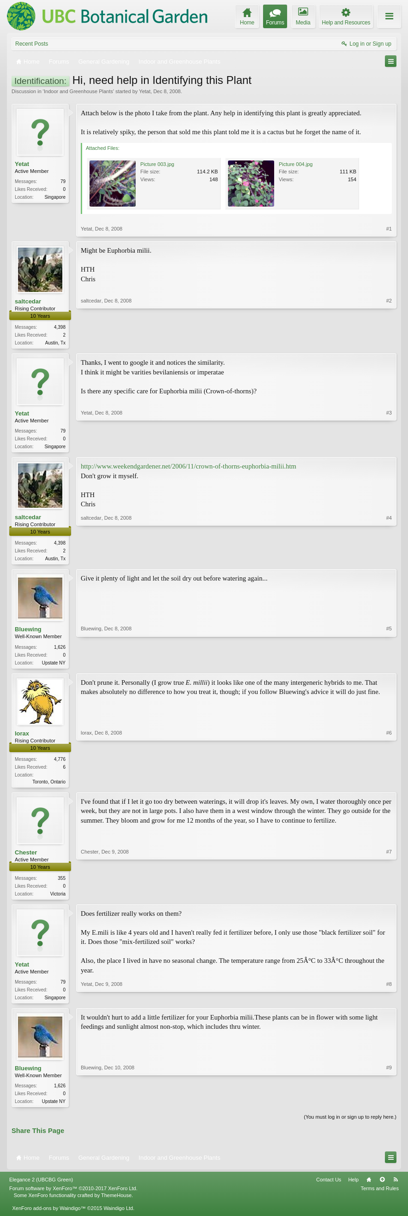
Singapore (55, 197)
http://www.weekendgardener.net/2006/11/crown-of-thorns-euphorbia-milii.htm (188, 468)
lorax (22, 736)
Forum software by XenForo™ (73, 1195)
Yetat (144, 91)
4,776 (60, 762)
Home (369, 1187)
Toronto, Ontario (49, 785)
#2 (389, 341)
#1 (389, 228)
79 (63, 181)
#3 (389, 446)
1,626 (60, 649)
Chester (26, 856)
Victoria (58, 898)
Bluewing (28, 632)
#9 (389, 1106)
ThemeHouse (116, 1202)
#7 (389, 897)
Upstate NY (54, 665)
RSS (395, 1187)
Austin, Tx (55, 342)
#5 (389, 664)
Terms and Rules (379, 1195)
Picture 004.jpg (295, 164)
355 (62, 882)
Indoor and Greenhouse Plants (78, 91)
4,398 (60, 327)
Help (353, 1187)
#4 (389, 559)
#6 (389, 784)
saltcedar (28, 301)
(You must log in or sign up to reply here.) (350, 1124)
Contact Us (328, 1187)
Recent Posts (31, 44)
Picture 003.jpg (157, 164)
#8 (389, 1002)
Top (382, 1187)
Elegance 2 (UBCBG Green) (41, 1187)
